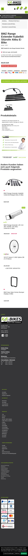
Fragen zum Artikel (8, 24)
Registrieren (4, 393)
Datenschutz (4, 448)
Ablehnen (17, 553)
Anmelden (4, 392)
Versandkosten (17, 55)
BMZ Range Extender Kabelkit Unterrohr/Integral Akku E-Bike (13, 194)
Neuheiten (4, 436)
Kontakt (3, 445)
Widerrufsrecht (5, 405)
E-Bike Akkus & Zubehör (9, 15)
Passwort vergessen (6, 395)
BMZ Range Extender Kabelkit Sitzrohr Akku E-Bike (12, 38)
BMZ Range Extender (7, 17)
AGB (3, 450)
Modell (4, 21)
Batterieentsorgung (6, 451)
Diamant (3, 415)
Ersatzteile (18, 17)
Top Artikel (4, 402)
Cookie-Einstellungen (9, 553)
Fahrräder (4, 424)
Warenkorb (4, 400)
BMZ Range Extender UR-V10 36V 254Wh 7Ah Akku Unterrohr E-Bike (13, 226)
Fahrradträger (5, 427)
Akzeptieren (24, 553)
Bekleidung (4, 433)
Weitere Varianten (13, 268)
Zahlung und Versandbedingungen (9, 453)
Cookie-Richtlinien (22, 550)
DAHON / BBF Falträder (7, 419)
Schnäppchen (5, 430)
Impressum (4, 447)
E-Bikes (3, 422)
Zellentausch (4, 432)
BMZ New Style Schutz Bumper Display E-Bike (14, 293)
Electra (3, 417)
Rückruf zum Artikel (9, 27)
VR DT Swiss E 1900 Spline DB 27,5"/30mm (14, 258)
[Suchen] (26, 12)
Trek (3, 414)
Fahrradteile (4, 425)
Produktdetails (14, 21)
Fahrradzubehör (5, 428)
